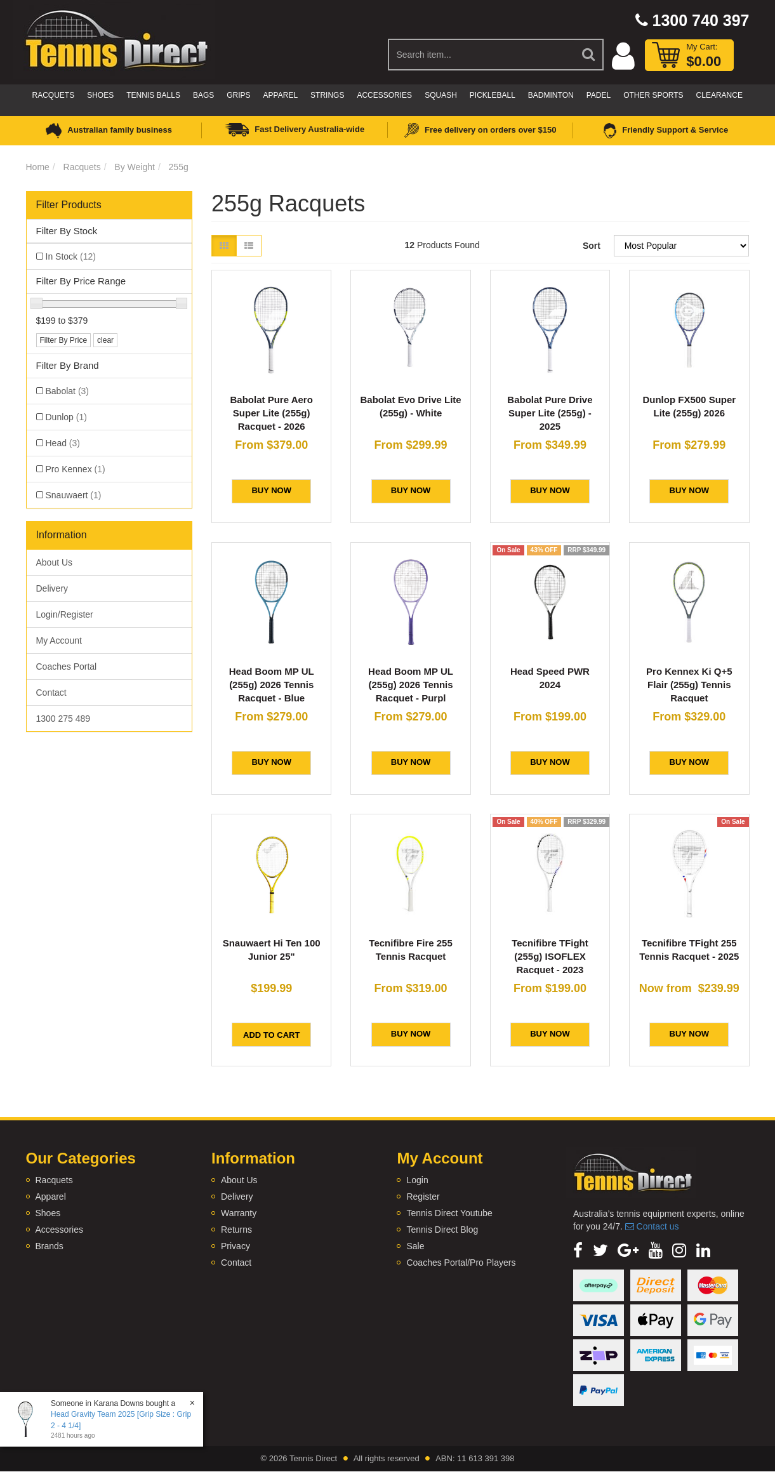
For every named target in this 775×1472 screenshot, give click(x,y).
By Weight (134, 167)
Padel (598, 95)
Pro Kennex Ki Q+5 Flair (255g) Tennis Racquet (689, 684)
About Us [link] (54, 562)
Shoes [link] (48, 1213)
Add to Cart (271, 1035)
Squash (441, 95)
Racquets (53, 95)
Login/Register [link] (64, 614)
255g (179, 167)
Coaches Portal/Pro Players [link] (460, 1262)
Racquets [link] (54, 1180)
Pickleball (492, 95)
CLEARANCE (719, 95)
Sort (591, 246)
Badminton (551, 95)
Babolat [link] (67, 391)
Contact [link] (51, 692)
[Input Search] (481, 54)
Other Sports (653, 95)
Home (38, 167)
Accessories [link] (59, 1229)
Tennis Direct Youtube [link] (449, 1213)
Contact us (652, 1226)
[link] (578, 1250)
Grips (238, 95)
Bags (203, 95)
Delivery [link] (52, 588)
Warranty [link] (238, 1213)
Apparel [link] (51, 1196)
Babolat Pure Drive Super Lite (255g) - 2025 (549, 413)
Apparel (280, 95)
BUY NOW (271, 490)
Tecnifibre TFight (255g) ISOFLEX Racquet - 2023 (550, 956)
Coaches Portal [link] (66, 666)
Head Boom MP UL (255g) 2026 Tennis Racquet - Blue (271, 684)
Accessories (384, 95)
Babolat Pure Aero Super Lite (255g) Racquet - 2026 (271, 413)
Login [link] (417, 1180)
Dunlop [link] (66, 417)
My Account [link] (59, 640)
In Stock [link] (71, 256)
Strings (327, 95)
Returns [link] (236, 1229)
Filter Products (69, 204)
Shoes (100, 95)
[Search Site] (589, 54)
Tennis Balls (153, 95)
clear (105, 340)
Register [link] (422, 1196)
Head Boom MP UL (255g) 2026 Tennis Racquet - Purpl (410, 684)
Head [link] (63, 443)
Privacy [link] (235, 1246)
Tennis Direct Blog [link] (442, 1229)
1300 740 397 (692, 20)
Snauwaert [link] (74, 495)
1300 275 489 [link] (63, 718)
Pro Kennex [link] (75, 469)
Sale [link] (415, 1246)
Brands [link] (49, 1246)
